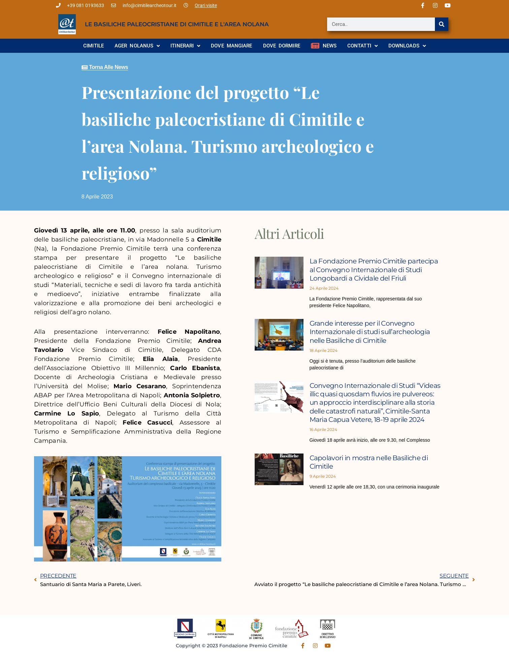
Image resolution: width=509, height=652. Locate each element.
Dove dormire (281, 46)
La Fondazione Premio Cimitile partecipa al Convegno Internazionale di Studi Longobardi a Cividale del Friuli (376, 269)
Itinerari (185, 46)
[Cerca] (441, 24)
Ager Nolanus (137, 46)
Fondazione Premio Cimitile (253, 646)
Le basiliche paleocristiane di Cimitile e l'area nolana (177, 24)
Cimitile (93, 46)
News (324, 45)
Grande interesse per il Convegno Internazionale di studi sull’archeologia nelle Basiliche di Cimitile (373, 331)
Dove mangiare (231, 46)
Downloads (407, 46)
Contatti (362, 46)
